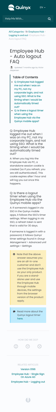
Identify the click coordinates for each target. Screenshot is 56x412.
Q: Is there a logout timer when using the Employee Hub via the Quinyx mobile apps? (28, 116)
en (41, 7)
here (20, 318)
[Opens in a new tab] (28, 400)
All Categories (16, 31)
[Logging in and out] (18, 35)
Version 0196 (28, 369)
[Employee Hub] (34, 31)
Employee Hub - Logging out (28, 382)
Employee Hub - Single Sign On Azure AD (28, 375)
